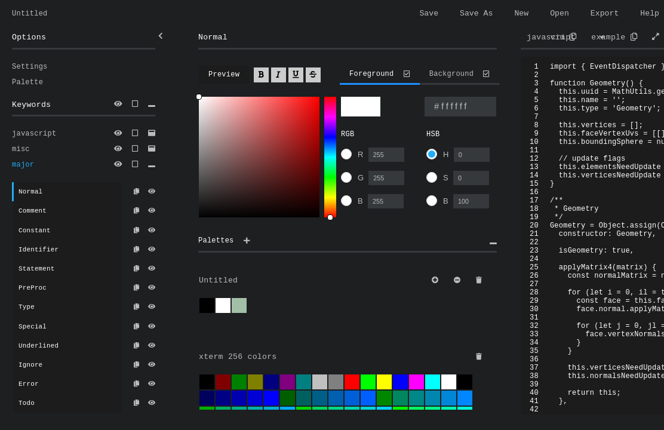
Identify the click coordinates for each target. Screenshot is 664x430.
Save (428, 14)
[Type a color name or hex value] (460, 110)
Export (605, 14)
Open (559, 14)
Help (649, 14)
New (521, 14)
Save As (476, 14)
